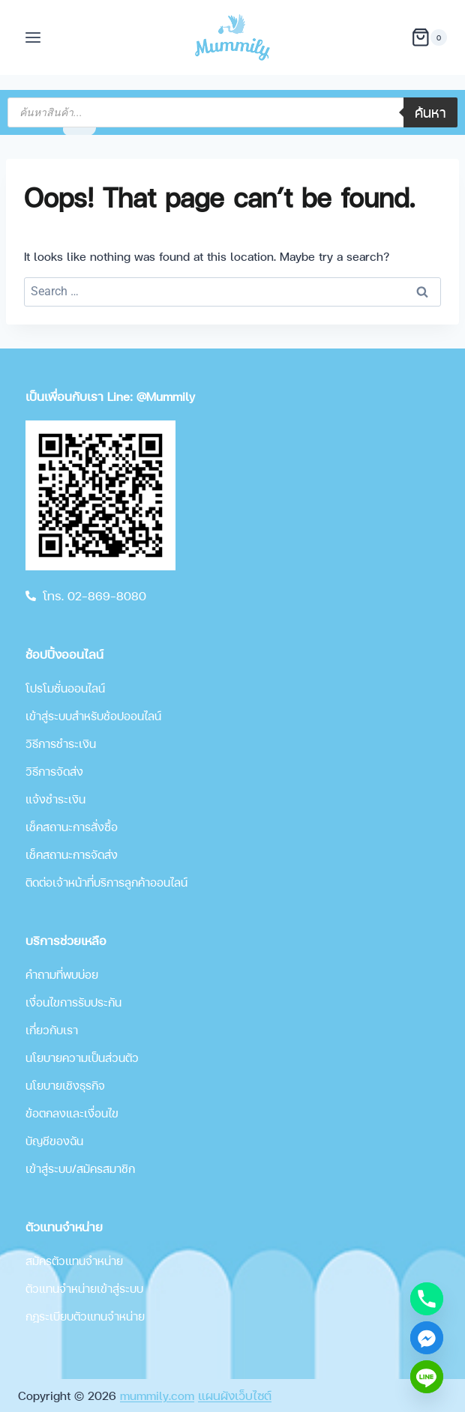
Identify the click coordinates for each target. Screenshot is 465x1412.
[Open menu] (33, 37)
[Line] (426, 1376)
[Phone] (426, 1298)
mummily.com (157, 1395)
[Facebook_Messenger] (426, 1337)
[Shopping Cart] (429, 37)
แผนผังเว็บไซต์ (235, 1395)
